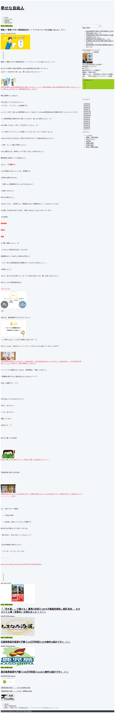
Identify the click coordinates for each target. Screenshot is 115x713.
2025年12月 (87, 111)
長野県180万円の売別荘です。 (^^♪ (98, 39)
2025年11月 (87, 113)
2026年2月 (87, 107)
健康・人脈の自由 (92, 137)
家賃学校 (7, 21)
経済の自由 (90, 145)
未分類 (88, 141)
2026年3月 (87, 106)
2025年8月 (87, 119)
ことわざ (89, 135)
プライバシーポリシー (8, 711)
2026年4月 (87, 104)
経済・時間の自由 (7, 26)
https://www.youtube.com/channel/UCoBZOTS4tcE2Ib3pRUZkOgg (21, 564)
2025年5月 (87, 125)
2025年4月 (87, 127)
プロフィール (8, 19)
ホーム (6, 17)
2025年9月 (87, 117)
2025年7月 (87, 121)
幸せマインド (90, 139)
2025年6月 (87, 123)
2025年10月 (87, 115)
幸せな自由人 (12, 8)
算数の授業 (90, 143)
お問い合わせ (8, 22)
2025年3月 (87, 129)
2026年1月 (87, 109)
